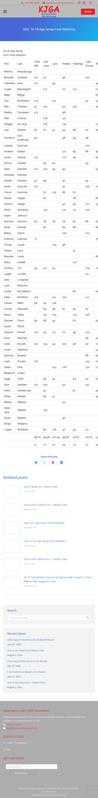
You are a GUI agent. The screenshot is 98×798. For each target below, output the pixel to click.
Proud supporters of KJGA (55, 795)
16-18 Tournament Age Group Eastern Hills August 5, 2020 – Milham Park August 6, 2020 (58, 579)
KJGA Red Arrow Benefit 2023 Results (26, 672)
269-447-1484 (32, 3)
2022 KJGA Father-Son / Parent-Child (26, 682)
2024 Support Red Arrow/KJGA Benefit (27, 661)
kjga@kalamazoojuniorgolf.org (60, 3)
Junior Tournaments (17, 743)
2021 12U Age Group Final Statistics (44, 522)
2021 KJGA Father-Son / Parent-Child (45, 559)
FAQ (9, 750)
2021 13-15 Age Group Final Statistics (45, 541)
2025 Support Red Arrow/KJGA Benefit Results (31, 640)
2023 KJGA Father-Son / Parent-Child (45, 504)
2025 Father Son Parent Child (40, 486)
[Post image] (11, 492)
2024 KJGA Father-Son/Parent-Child (25, 650)
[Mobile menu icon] (5, 12)
